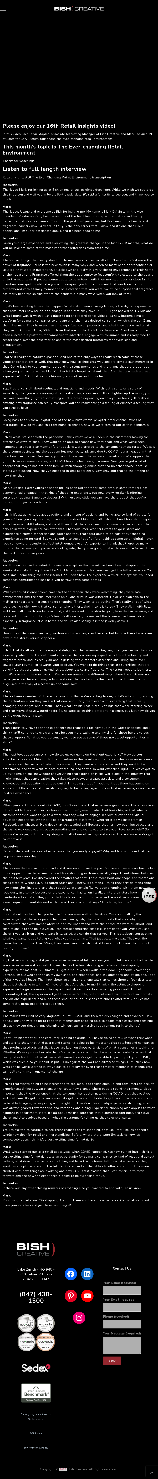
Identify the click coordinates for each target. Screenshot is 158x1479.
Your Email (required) (122, 1305)
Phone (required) (122, 1321)
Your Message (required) (122, 1342)
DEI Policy (36, 1433)
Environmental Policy (36, 1447)
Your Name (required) (122, 1288)
